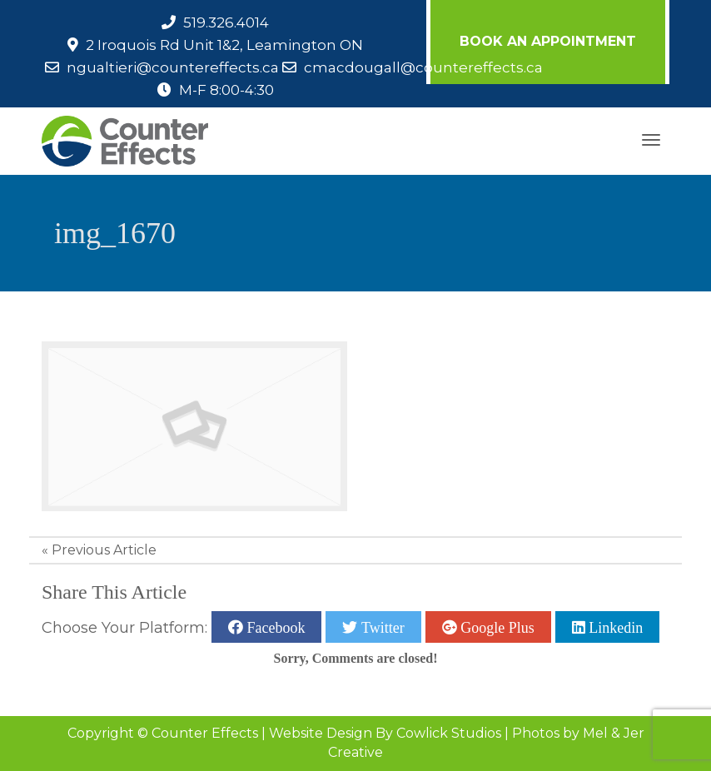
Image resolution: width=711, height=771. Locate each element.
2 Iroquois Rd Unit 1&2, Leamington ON (224, 45)
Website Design (320, 733)
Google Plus (495, 626)
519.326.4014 (226, 22)
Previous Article (104, 550)
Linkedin (614, 626)
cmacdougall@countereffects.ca (423, 67)
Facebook (274, 626)
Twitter (380, 626)
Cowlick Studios (448, 733)
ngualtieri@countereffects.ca (173, 67)
